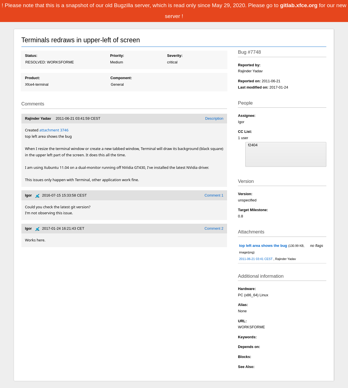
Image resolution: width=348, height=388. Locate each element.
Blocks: (244, 357)
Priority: (117, 55)
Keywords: (247, 337)
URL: (242, 321)
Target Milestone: (253, 210)
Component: (121, 78)
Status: (31, 55)
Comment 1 (214, 195)
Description (214, 118)
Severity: (175, 55)
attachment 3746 (53, 130)
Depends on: (249, 347)
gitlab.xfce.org (299, 5)
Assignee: (246, 115)
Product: (32, 78)
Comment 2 (214, 228)
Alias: (243, 305)
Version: (245, 194)
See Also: (246, 367)
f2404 (286, 145)
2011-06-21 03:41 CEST (256, 259)
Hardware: (247, 289)
